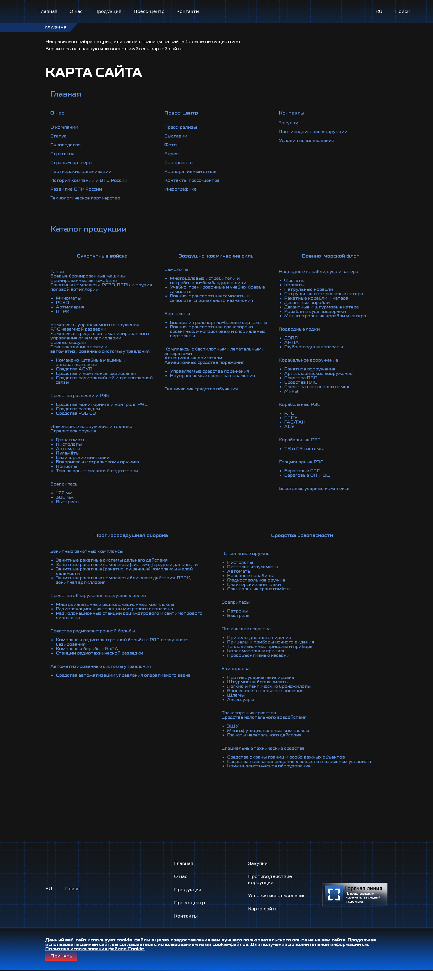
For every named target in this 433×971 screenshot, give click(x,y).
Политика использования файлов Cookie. (95, 948)
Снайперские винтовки (83, 457)
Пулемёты (68, 453)
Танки (57, 271)
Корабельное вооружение (308, 360)
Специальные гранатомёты (258, 588)
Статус (58, 136)
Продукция (108, 11)
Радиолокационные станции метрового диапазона (114, 608)
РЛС (289, 413)
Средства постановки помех (316, 386)
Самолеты (176, 269)
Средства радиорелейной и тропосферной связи (104, 380)
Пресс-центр (149, 11)
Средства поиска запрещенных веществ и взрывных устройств (300, 761)
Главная (47, 11)
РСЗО (62, 302)
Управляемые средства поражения (209, 371)
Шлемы (236, 695)
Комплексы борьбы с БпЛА (87, 648)
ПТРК (62, 311)
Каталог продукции (88, 229)
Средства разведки (78, 408)
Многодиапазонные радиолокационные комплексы (115, 604)
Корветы (294, 284)
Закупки (288, 122)
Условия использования (306, 140)
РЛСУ (291, 417)
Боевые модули (68, 342)
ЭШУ (233, 726)
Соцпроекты (178, 162)
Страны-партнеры (71, 162)
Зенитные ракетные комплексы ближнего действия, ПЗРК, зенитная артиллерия (123, 580)
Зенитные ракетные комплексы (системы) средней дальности (127, 564)
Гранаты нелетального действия (264, 735)
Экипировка (235, 668)
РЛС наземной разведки (78, 329)
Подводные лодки (299, 329)
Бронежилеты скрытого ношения (265, 690)
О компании (64, 127)
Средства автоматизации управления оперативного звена (123, 675)
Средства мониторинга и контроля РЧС (102, 404)
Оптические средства (246, 628)
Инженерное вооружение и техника (91, 426)
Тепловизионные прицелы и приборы (270, 646)
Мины (291, 391)
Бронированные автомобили (83, 280)
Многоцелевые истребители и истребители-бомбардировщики (208, 280)
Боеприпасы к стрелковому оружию (97, 461)
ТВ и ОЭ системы (304, 448)
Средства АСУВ (74, 369)
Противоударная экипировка (260, 677)
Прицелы (66, 466)
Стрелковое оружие (73, 431)
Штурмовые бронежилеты (258, 681)
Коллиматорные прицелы (256, 650)
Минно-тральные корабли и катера (325, 315)
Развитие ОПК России (76, 189)
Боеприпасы (64, 484)
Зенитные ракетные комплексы (86, 551)
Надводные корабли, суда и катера (318, 271)
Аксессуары (240, 699)
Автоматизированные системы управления (100, 666)
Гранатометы (71, 439)
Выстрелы (67, 501)
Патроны (237, 611)
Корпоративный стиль (190, 171)
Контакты (187, 11)
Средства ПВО (300, 377)
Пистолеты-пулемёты (252, 566)
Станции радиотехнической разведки (99, 653)
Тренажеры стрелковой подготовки (97, 470)
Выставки (175, 136)
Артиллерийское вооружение (318, 373)
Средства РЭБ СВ (76, 413)
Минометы (68, 298)
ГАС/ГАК (294, 422)
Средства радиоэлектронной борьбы (92, 631)
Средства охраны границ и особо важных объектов (286, 757)
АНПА (291, 342)
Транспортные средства (248, 712)
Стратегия (62, 153)
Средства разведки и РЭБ (79, 395)
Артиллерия (70, 307)
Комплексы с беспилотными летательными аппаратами (214, 351)
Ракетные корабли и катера (316, 298)
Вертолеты (177, 313)
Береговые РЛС (302, 470)
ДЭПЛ (291, 338)
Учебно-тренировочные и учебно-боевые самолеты (217, 289)
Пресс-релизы (180, 127)
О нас (76, 11)
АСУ (289, 426)
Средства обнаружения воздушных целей (98, 595)
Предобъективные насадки (258, 655)
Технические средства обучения (201, 388)
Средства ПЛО (301, 382)
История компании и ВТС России (88, 180)
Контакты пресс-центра (192, 180)
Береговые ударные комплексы (314, 488)
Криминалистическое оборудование (269, 766)
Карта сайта (263, 908)
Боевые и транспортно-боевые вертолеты (218, 322)
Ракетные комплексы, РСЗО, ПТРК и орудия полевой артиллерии (101, 287)
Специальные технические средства (263, 748)
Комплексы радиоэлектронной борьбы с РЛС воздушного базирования (122, 642)
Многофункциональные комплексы (268, 730)
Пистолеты (69, 444)
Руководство (65, 144)
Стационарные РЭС (301, 461)
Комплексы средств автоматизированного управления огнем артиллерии (99, 336)
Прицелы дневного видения (259, 637)
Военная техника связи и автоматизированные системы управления (100, 349)
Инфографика (180, 189)
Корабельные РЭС (299, 404)
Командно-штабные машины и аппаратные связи (91, 362)
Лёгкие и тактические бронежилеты (269, 686)
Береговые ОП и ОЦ (307, 475)
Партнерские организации (81, 171)
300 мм (65, 497)
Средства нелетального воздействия (264, 717)
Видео (171, 153)
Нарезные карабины (250, 575)
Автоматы (68, 448)
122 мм (64, 492)
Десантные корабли (307, 302)
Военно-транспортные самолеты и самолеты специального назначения (211, 298)
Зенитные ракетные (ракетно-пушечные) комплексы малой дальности (124, 571)
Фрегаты (294, 280)
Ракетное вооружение (309, 369)
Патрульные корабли (308, 289)
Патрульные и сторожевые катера (323, 293)
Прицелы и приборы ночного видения (270, 642)
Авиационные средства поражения (204, 362)
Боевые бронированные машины (88, 276)
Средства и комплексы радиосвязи (96, 373)
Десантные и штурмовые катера (321, 307)
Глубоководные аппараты (313, 346)
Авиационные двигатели (193, 357)
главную (89, 48)
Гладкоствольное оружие (256, 580)
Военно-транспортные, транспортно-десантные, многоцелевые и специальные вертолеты (217, 331)
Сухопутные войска (102, 256)
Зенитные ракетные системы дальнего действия (112, 560)
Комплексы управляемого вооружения (94, 324)
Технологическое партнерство (85, 198)
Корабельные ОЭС (300, 439)
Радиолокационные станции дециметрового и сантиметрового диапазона (129, 615)
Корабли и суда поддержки (315, 311)
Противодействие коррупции (313, 131)
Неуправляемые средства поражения (212, 375)
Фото (170, 144)
